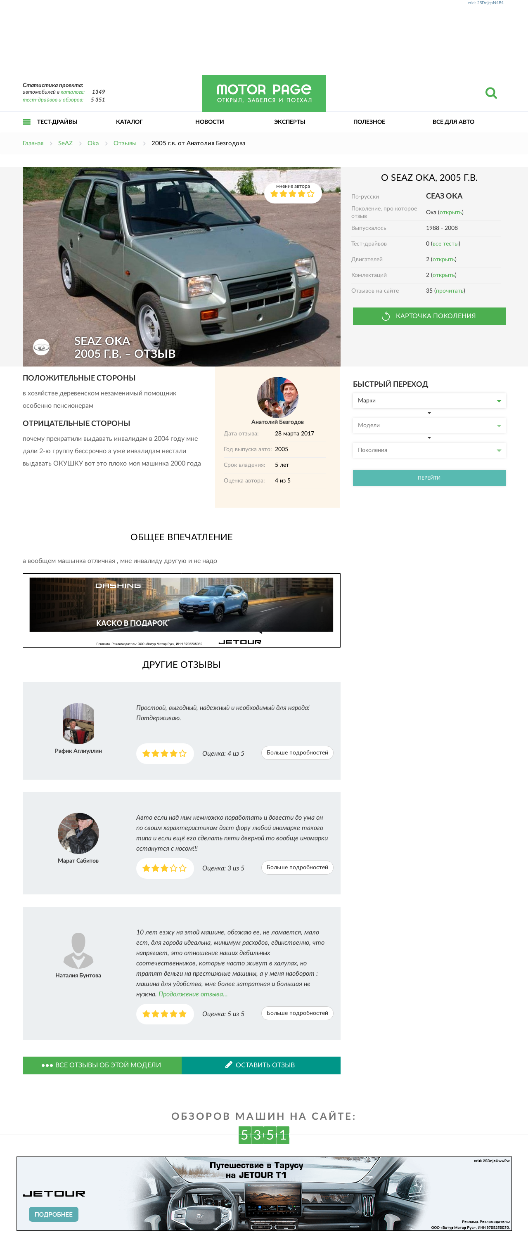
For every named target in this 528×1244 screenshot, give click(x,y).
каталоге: (73, 92)
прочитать (450, 291)
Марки (430, 401)
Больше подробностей (297, 753)
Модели (430, 425)
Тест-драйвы (57, 122)
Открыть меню (27, 131)
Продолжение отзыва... (193, 994)
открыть (451, 212)
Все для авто (453, 122)
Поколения (430, 450)
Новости (209, 122)
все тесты (446, 244)
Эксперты (289, 122)
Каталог (129, 122)
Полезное (369, 122)
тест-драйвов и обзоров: (53, 100)
